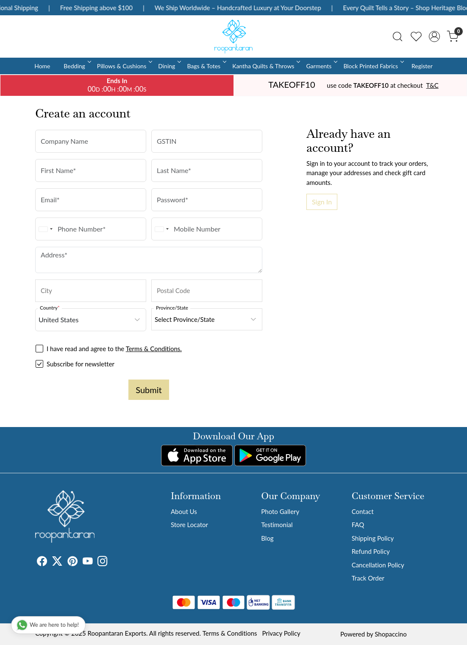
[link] (397, 36)
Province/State (172, 307)
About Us (184, 511)
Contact (363, 511)
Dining (169, 66)
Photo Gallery (280, 511)
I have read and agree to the (114, 348)
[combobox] (45, 229)
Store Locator (189, 524)
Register (422, 66)
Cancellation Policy (378, 565)
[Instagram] (102, 562)
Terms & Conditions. (154, 348)
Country (50, 307)
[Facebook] (42, 562)
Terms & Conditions (230, 633)
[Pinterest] (72, 562)
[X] (57, 562)
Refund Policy (371, 551)
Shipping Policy (373, 538)
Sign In (322, 202)
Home (42, 66)
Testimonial (276, 524)
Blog (267, 538)
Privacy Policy (281, 633)
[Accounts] (434, 36)
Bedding (76, 66)
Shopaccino (390, 634)
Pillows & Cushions (124, 66)
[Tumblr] (112, 562)
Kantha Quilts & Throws (265, 66)
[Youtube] (88, 562)
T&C (432, 85)
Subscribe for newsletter (80, 364)
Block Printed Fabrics (373, 66)
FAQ (358, 524)
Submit (148, 390)
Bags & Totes (206, 66)
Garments (321, 66)
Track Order (368, 578)
